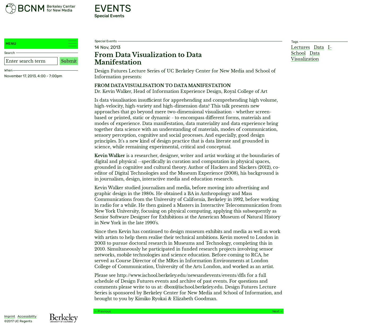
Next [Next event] (275, 311)
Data (319, 47)
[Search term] (31, 61)
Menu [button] (41, 43)
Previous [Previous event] (104, 311)
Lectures (300, 47)
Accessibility (27, 316)
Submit (69, 61)
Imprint (9, 316)
